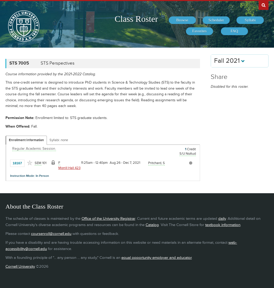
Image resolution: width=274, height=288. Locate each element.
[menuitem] (182, 20)
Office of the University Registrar (108, 218)
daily (222, 218)
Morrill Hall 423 (69, 168)
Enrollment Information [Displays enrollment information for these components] (26, 140)
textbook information (222, 224)
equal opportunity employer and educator (156, 257)
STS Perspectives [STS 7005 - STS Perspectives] (57, 63)
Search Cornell (264, 5)
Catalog (152, 224)
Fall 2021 (229, 61)
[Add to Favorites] (30, 163)
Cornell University (20, 266)
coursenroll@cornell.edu (51, 233)
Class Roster (136, 19)
